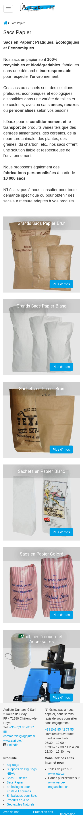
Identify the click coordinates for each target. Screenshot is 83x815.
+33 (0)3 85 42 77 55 (59, 729)
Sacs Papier (15, 782)
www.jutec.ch (57, 773)
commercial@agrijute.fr (19, 736)
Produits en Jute (18, 800)
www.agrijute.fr (13, 740)
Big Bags (13, 765)
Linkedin (12, 745)
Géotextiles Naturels (21, 804)
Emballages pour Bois (22, 795)
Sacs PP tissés (17, 778)
